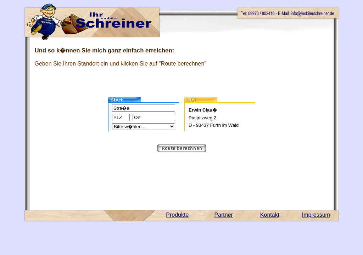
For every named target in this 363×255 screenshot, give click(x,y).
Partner (223, 215)
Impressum (316, 215)
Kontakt (269, 215)
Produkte (177, 215)
